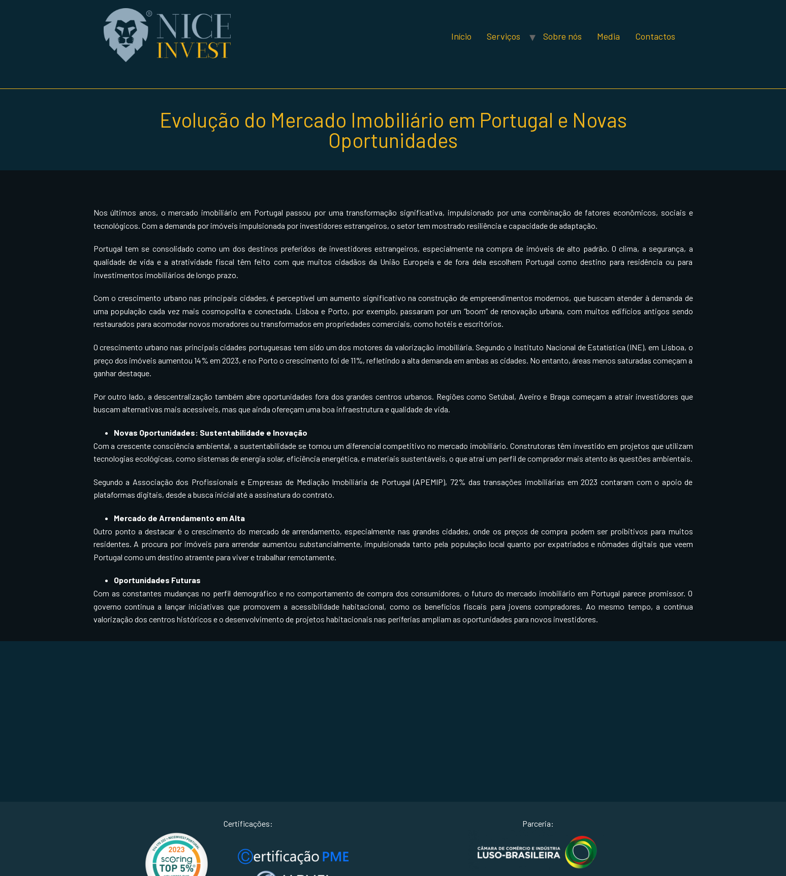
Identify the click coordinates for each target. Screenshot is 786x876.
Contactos (655, 36)
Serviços (503, 36)
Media (608, 36)
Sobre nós (562, 36)
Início (461, 36)
